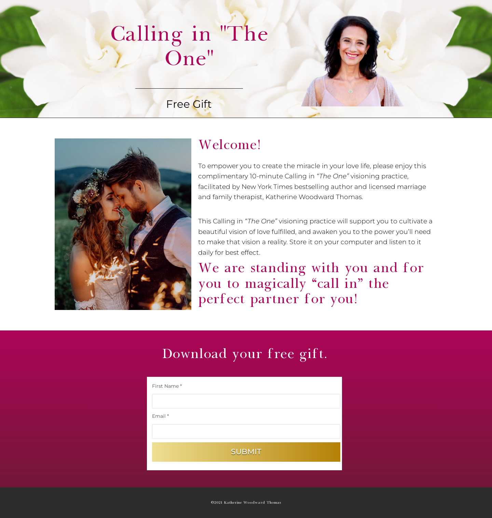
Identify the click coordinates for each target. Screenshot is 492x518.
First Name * (167, 386)
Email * (160, 416)
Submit (246, 451)
